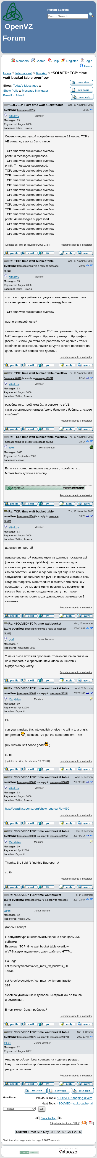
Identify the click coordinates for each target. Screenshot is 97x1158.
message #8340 (26, 516)
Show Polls (10, 90)
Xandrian (15, 699)
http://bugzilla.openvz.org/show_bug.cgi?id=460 (37, 808)
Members (20, 61)
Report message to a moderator (76, 245)
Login (86, 61)
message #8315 (26, 110)
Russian (41, 73)
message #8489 (34, 629)
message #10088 (27, 782)
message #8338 (13, 442)
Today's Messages (25, 85)
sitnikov (14, 116)
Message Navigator (35, 90)
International (23, 73)
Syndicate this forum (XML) (65, 1123)
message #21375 (27, 1037)
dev (11, 448)
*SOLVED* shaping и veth (74, 1098)
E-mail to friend (13, 95)
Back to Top (48, 1118)
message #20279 (35, 900)
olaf (11, 639)
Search (38, 61)
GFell (7, 910)
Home (86, 66)
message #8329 (13, 378)
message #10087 (27, 693)
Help (53, 61)
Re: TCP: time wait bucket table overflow (37, 373)
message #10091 (27, 836)
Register (69, 61)
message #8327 (26, 266)
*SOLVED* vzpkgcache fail (75, 1103)
